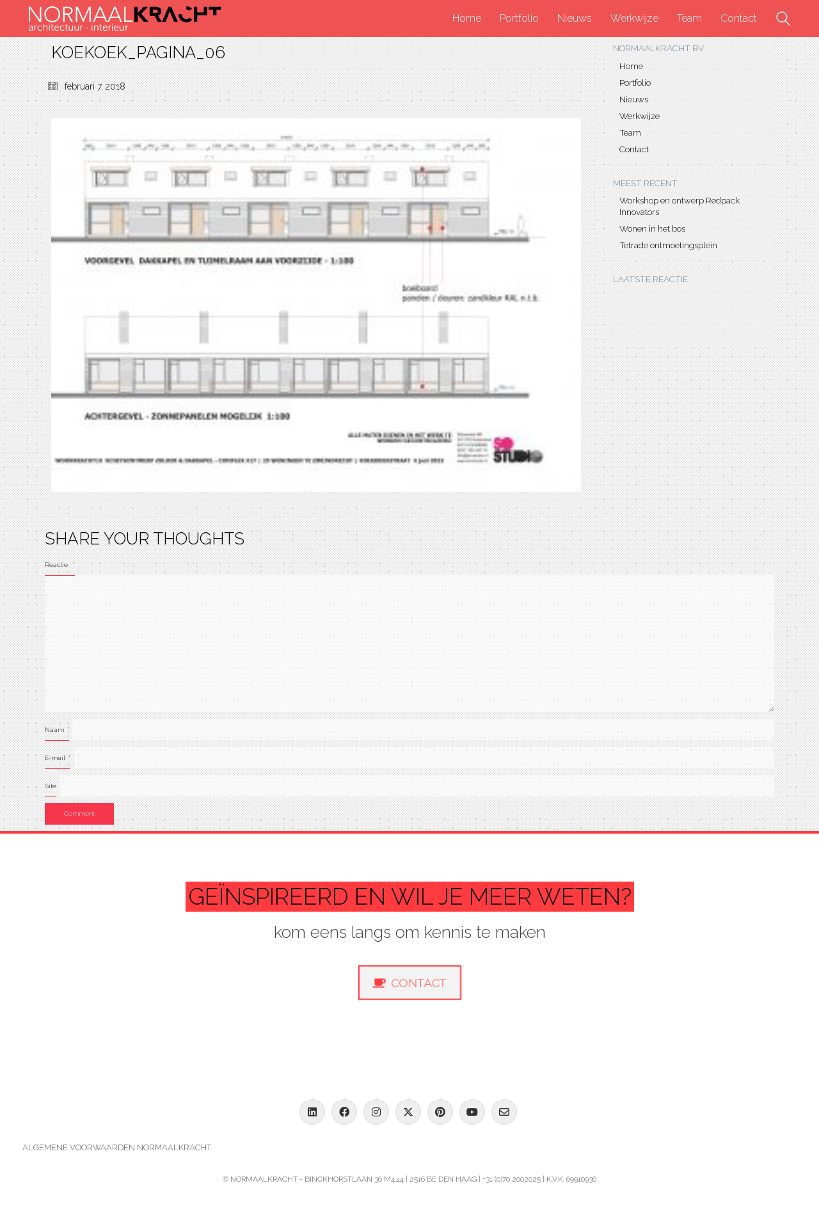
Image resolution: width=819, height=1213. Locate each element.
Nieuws (633, 99)
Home (631, 66)
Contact (634, 149)
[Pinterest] (440, 1112)
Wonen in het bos (652, 228)
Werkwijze (639, 116)
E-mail (57, 758)
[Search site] (783, 20)
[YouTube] (472, 1112)
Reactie (60, 564)
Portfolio (635, 82)
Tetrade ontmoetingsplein (668, 245)
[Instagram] (376, 1112)
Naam (57, 729)
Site (50, 785)
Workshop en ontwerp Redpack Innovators (679, 206)
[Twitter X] (408, 1112)
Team (630, 132)
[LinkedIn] (312, 1112)
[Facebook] (344, 1112)
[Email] (504, 1112)
